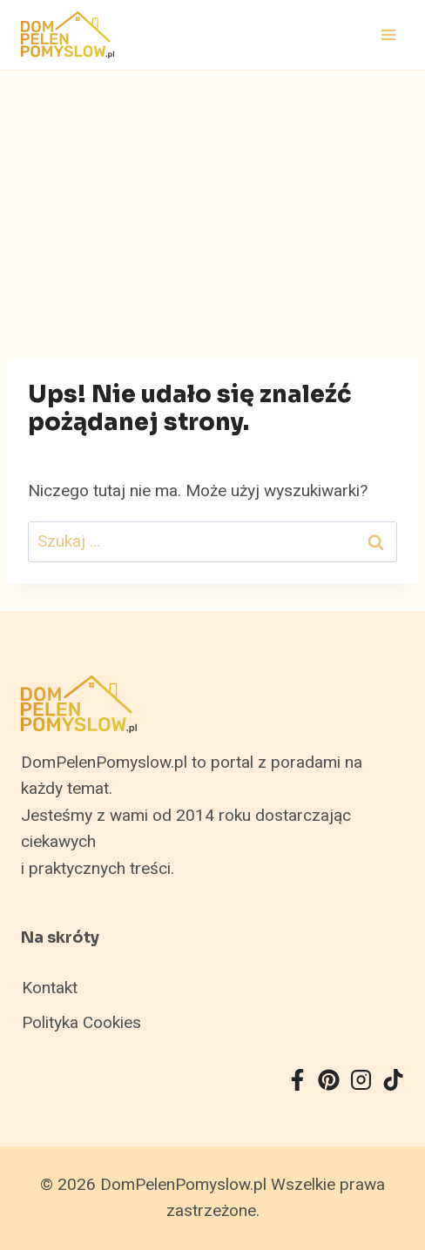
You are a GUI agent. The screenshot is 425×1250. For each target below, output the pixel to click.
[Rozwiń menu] (388, 34)
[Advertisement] (212, 201)
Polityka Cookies (81, 1023)
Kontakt (50, 988)
